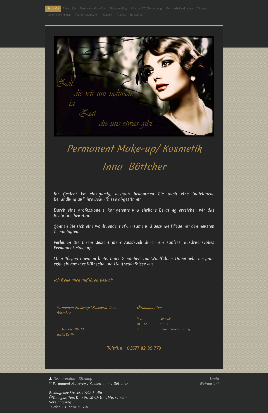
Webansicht (209, 383)
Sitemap (85, 378)
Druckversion (62, 378)
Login (214, 378)
